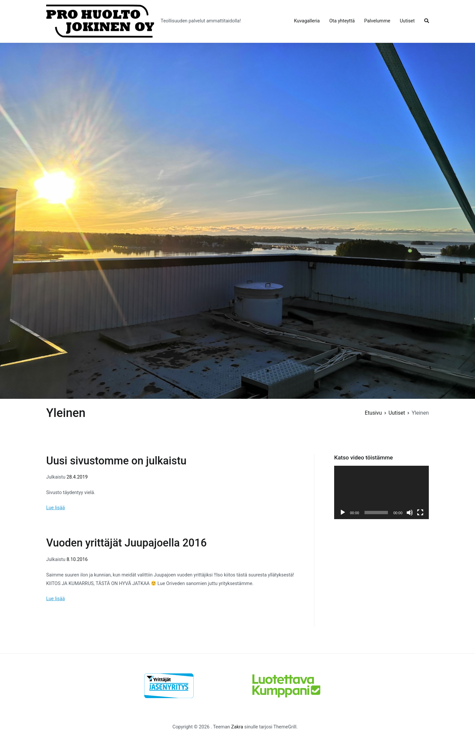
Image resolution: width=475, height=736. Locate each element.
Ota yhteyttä (342, 21)
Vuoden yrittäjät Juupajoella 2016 (126, 543)
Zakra (237, 727)
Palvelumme (377, 21)
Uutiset (407, 21)
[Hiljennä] (409, 512)
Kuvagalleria (307, 21)
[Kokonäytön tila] (420, 512)
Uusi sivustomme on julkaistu (116, 461)
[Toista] (342, 512)
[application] (381, 492)
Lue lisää (55, 508)
